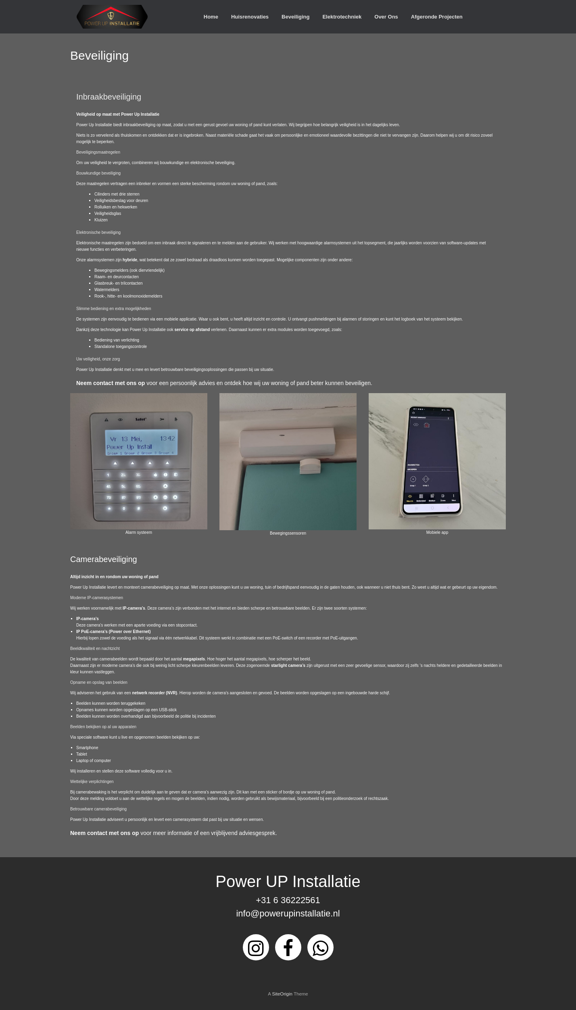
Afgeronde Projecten (437, 17)
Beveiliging (295, 17)
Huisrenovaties (250, 17)
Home (211, 17)
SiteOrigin (282, 993)
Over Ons (386, 17)
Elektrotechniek (341, 17)
